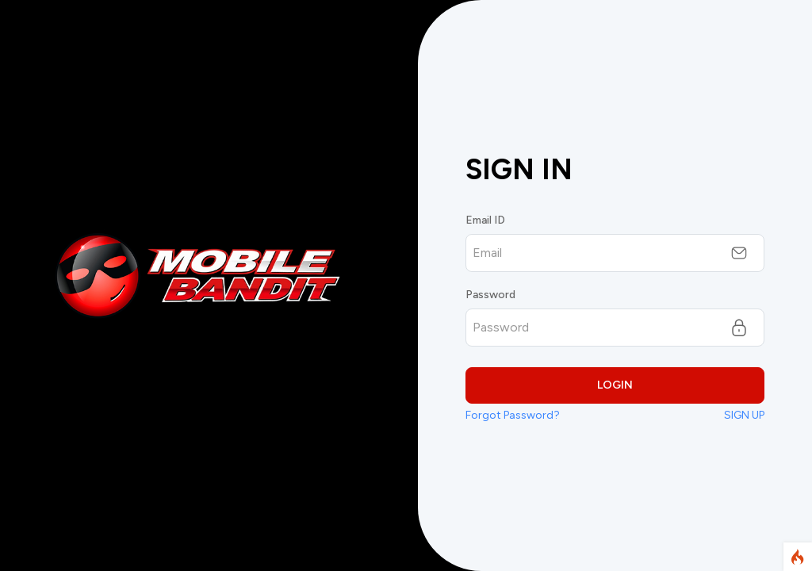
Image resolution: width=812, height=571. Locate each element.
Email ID (485, 220)
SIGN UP (744, 415)
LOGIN (615, 385)
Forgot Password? (512, 415)
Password (490, 294)
